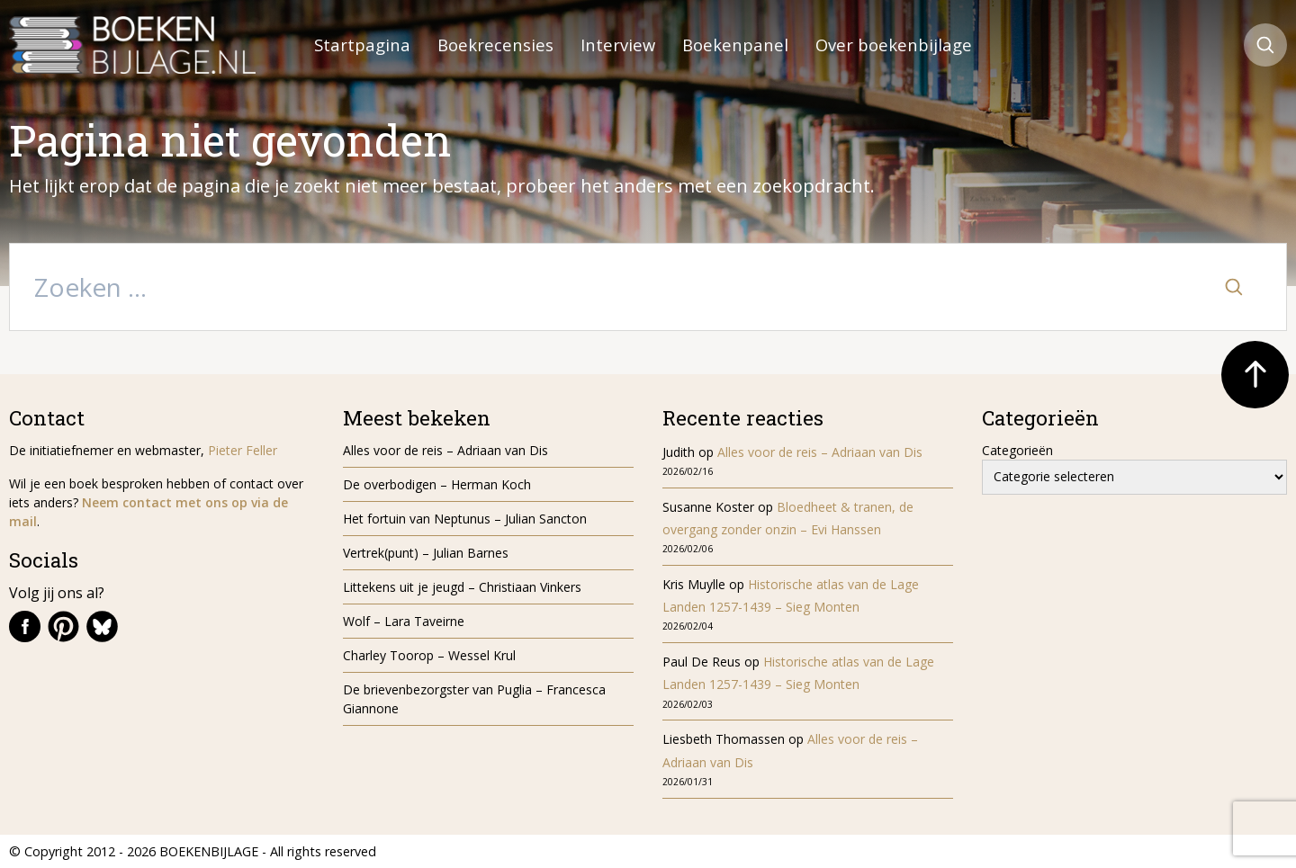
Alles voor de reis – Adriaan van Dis (445, 450)
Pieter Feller (242, 450)
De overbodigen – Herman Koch (437, 484)
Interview (617, 44)
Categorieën (1017, 450)
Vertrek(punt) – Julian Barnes (425, 552)
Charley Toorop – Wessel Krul (429, 655)
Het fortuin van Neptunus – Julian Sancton (465, 518)
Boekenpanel (735, 44)
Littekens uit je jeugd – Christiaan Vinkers (462, 586)
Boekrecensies (495, 44)
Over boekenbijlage (893, 44)
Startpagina (362, 44)
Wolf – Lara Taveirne (403, 621)
